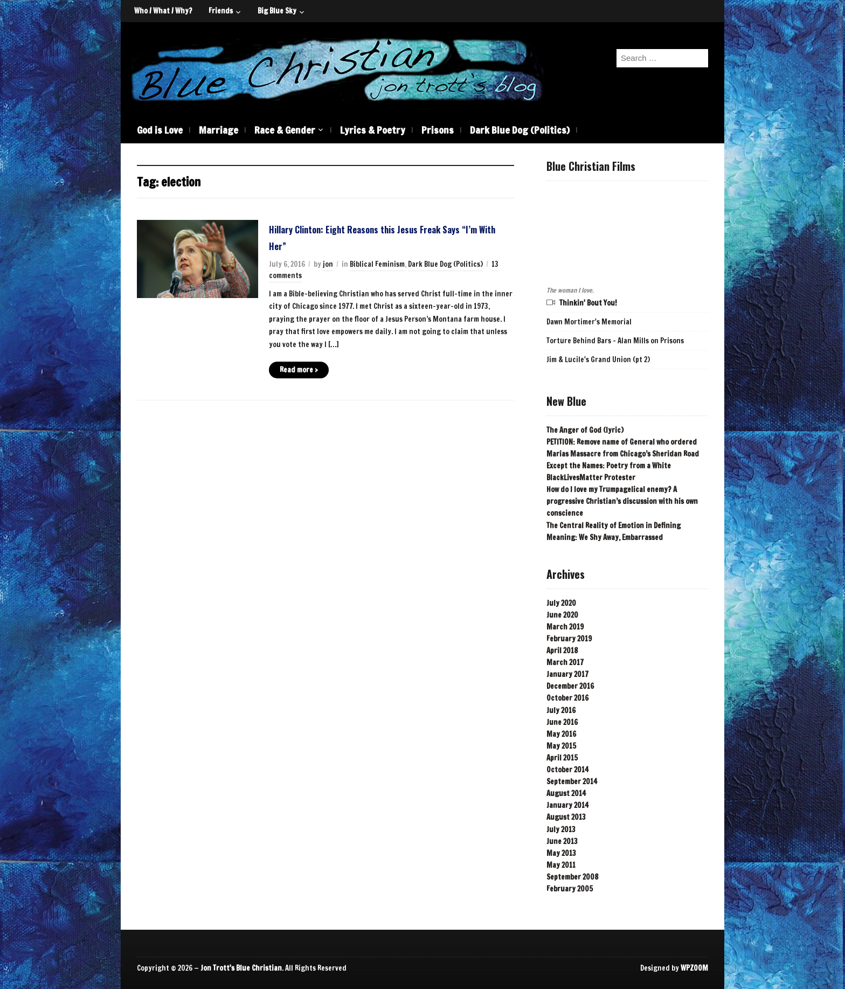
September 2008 (572, 877)
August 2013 (566, 817)
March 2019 (565, 627)
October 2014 (567, 769)
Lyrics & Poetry (372, 130)
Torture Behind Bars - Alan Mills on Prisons (615, 340)
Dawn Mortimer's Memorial (589, 322)
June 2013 (562, 841)
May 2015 (561, 746)
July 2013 (561, 829)
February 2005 (569, 889)
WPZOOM (694, 968)
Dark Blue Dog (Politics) (520, 130)
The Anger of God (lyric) (585, 430)
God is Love (160, 130)
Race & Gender (284, 130)
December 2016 (570, 686)
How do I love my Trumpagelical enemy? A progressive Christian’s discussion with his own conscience (622, 501)
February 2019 (569, 639)
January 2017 (567, 674)
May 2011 (561, 865)
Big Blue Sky (277, 11)
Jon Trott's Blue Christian (241, 968)
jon (328, 264)
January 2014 (567, 805)
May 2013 (561, 853)
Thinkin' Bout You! (588, 303)
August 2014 (566, 793)
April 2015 (562, 758)
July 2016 (561, 710)
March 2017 (565, 662)
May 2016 (561, 734)
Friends (221, 11)
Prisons (437, 130)
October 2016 (567, 698)
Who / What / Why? (163, 11)
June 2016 (562, 722)
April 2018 (562, 650)
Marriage (218, 130)
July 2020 (561, 603)
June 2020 (562, 615)
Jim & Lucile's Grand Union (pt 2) (598, 359)
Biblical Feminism (377, 264)
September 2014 (571, 781)
